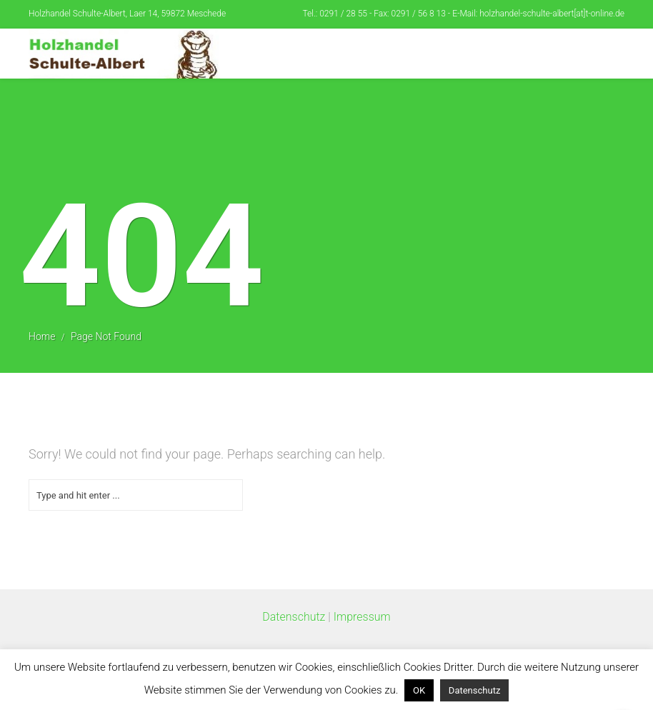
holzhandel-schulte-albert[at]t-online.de (551, 14)
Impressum (362, 617)
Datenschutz (293, 617)
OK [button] (419, 690)
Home (42, 336)
